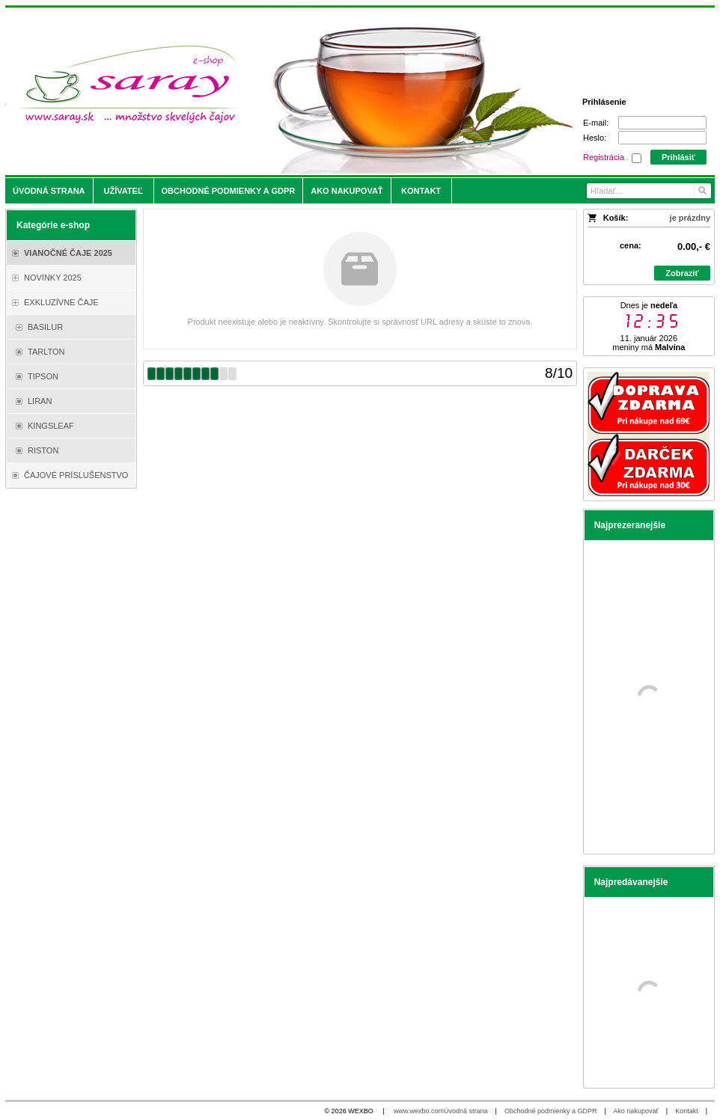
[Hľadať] (701, 190)
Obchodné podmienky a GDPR (550, 1111)
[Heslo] (662, 137)
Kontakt (686, 1111)
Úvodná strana (466, 1111)
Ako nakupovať (635, 1111)
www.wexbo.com (419, 1111)
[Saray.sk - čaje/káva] (272, 91)
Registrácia (603, 157)
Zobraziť (681, 273)
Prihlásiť (678, 157)
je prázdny (690, 217)
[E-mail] (662, 122)
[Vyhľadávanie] (649, 190)
